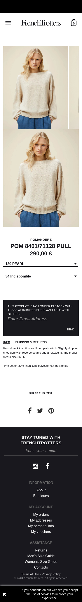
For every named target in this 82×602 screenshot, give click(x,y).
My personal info (41, 526)
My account (41, 507)
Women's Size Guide (41, 562)
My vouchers (41, 532)
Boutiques (41, 496)
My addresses (41, 520)
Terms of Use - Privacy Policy (41, 574)
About (41, 490)
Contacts (41, 567)
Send (70, 329)
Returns (41, 550)
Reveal (8, 23)
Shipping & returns (31, 342)
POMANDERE (41, 239)
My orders (41, 514)
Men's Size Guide (41, 556)
